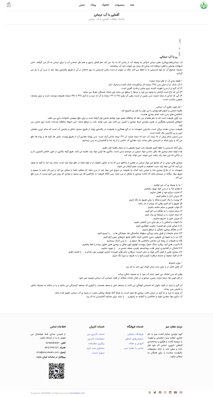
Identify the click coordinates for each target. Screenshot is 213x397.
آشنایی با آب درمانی (171, 57)
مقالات (113, 19)
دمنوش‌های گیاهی (134, 339)
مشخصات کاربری (96, 339)
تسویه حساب (97, 353)
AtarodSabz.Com (77, 393)
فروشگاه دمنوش (135, 334)
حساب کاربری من (95, 334)
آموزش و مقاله (136, 344)
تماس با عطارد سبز (133, 348)
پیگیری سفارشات (96, 344)
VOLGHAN (45, 393)
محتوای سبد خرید (96, 348)
